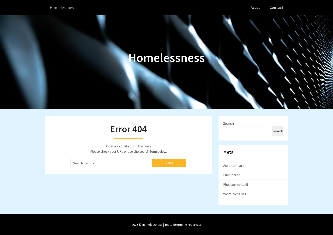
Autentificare (233, 165)
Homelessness (64, 7)
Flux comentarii (235, 184)
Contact (276, 7)
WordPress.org (235, 193)
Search (228, 123)
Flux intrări (231, 174)
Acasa (256, 7)
